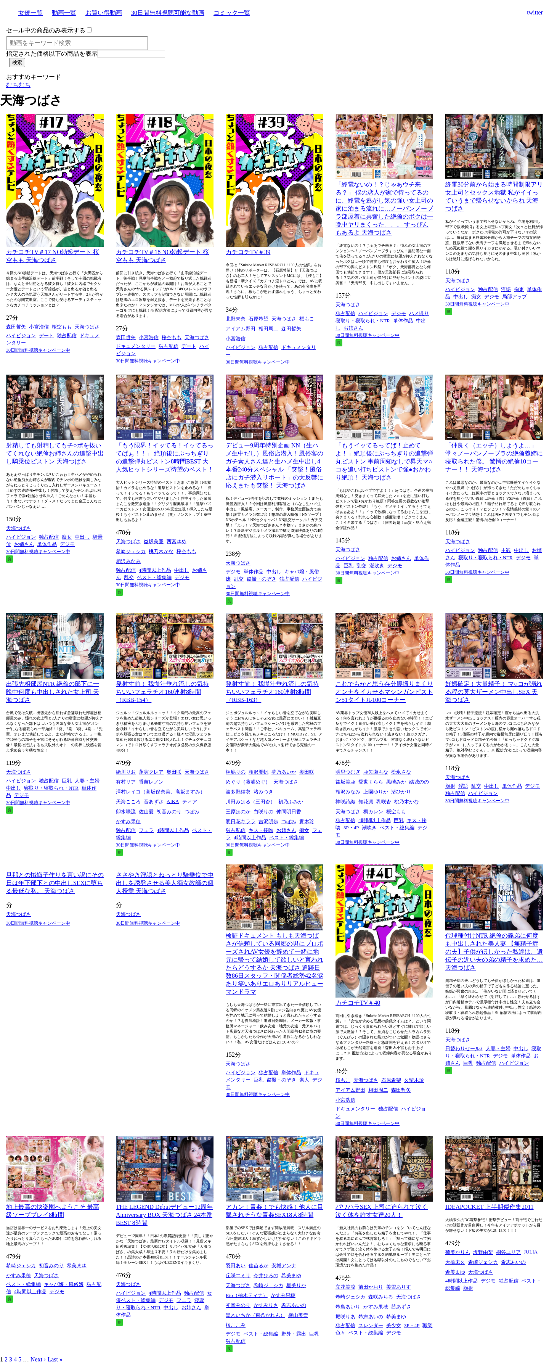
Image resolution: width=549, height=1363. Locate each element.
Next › (38, 1359)
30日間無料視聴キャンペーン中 (38, 350)
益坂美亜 (154, 541)
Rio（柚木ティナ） (247, 1295)
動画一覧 (64, 13)
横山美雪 (298, 1315)
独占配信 (67, 335)
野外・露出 (293, 1334)
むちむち (18, 85)
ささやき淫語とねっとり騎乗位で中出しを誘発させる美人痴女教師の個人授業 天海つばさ (165, 883)
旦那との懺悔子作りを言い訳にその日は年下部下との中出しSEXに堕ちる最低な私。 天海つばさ (55, 883)
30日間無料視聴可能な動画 (167, 13)
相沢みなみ (128, 561)
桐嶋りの (236, 772)
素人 (304, 1080)
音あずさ (154, 802)
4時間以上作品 (155, 570)
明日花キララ (240, 821)
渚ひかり (401, 792)
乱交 (129, 577)
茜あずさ (401, 1307)
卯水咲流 (126, 811)
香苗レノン (151, 782)
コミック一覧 (232, 13)
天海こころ (128, 802)
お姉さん (353, 328)
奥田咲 (174, 772)
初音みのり (169, 811)
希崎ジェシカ (131, 551)
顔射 (450, 786)
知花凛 (365, 802)
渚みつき (263, 792)
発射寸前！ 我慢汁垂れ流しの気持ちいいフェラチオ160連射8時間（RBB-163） (272, 692)
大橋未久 (455, 1262)
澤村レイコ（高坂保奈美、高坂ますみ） (160, 792)
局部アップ (514, 296)
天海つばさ (87, 327)
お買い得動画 (103, 13)
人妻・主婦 (87, 781)
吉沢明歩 (268, 821)
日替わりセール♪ (464, 1048)
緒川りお (126, 772)
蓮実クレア (151, 772)
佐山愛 (146, 811)
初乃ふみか (290, 802)
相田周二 (268, 328)
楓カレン (373, 811)
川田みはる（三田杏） (250, 802)
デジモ (398, 313)
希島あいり (348, 1307)
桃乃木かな (161, 551)
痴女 (476, 296)
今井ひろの (266, 1275)
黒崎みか (396, 782)
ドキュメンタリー (136, 346)
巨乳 (348, 565)
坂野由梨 (483, 1252)
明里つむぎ (348, 772)
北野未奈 (236, 319)
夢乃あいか (283, 772)
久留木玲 (414, 1080)
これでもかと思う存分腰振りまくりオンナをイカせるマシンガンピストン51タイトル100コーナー (384, 692)
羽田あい (236, 1265)
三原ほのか (238, 811)
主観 (506, 550)
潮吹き (376, 565)
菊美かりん (457, 1252)
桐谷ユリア (508, 1252)
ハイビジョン (21, 335)
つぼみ (192, 811)
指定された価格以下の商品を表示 (52, 53)
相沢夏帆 (258, 772)
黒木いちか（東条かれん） (255, 1315)
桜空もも (62, 327)
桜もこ (306, 319)
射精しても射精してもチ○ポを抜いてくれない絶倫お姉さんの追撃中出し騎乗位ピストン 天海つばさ (55, 453)
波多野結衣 (238, 792)
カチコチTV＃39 (248, 252)
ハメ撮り (419, 313)
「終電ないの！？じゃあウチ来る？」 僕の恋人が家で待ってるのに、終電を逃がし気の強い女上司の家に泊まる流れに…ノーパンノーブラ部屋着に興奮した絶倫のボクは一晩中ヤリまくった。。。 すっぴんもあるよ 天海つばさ (384, 208)
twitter (535, 12)
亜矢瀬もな (375, 772)
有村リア (126, 782)
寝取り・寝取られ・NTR (363, 320)
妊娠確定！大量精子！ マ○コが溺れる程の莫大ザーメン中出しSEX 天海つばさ (493, 692)
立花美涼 (345, 1287)
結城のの (419, 782)
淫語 (506, 289)
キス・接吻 (261, 830)
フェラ (146, 830)
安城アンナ (283, 1265)
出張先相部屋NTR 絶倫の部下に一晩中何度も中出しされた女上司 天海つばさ (52, 692)
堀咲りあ (345, 1317)
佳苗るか (258, 1265)
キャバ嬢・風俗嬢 (63, 1284)
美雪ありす (398, 1287)
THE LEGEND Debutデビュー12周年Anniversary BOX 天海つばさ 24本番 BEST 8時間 (164, 1215)
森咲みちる (380, 1297)
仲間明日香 (288, 811)
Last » (55, 1359)
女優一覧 (30, 13)
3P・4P (351, 827)
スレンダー (370, 1325)
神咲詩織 (345, 802)
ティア (189, 802)
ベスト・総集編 (154, 577)
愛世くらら (370, 782)
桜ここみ (236, 1325)
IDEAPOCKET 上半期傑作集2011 (489, 1207)
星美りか (296, 1285)
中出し (460, 296)
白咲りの (263, 811)
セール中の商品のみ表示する (45, 30)
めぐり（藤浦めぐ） (248, 782)
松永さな (401, 772)
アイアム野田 (240, 328)
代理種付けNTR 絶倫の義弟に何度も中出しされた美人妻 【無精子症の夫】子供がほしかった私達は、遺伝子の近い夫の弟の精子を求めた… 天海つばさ (494, 951)
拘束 (519, 289)
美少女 (393, 1325)
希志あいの (293, 1305)
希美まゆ (77, 1265)
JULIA (531, 1252)
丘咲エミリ (238, 1275)
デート (46, 335)
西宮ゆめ (176, 541)
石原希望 (258, 319)
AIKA (173, 801)
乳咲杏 (383, 802)
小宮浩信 (39, 327)
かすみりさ (266, 1305)
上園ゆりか (375, 792)
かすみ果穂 (128, 821)
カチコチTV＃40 (358, 1002)
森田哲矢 (16, 327)
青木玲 (306, 821)
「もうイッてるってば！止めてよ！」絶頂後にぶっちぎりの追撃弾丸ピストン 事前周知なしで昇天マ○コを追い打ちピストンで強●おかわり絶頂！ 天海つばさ (384, 461)
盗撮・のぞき (261, 579)
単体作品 (403, 320)
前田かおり (370, 1287)
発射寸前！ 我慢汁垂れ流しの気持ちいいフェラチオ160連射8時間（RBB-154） (162, 692)
